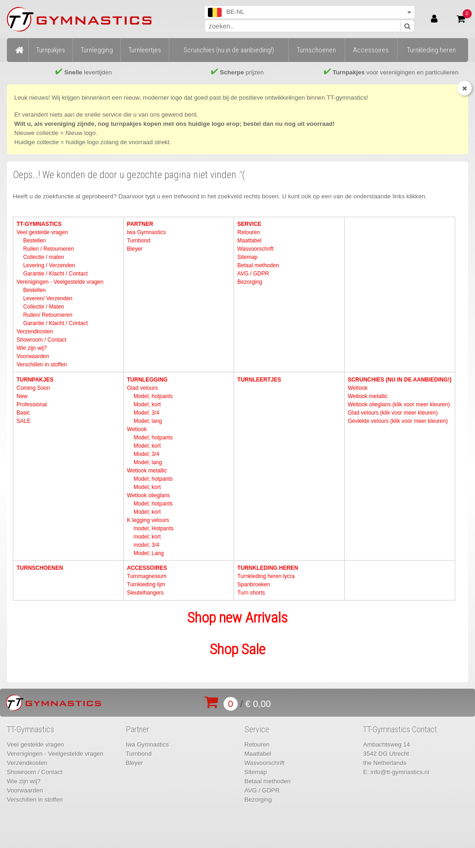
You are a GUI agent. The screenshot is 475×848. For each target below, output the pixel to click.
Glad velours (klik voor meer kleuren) (393, 413)
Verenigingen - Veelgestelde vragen (60, 282)
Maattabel (249, 240)
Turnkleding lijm (146, 584)
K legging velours (148, 520)
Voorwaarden (33, 356)
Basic (23, 413)
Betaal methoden (258, 265)
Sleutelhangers (145, 593)
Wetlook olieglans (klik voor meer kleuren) (399, 404)
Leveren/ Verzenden (47, 298)
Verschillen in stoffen (42, 364)
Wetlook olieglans (148, 495)
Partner (140, 224)
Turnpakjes (35, 379)
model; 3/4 (146, 545)
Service (249, 224)
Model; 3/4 (146, 413)
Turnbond (139, 240)
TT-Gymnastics (39, 224)
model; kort (147, 537)
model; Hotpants (153, 528)
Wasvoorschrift (255, 249)
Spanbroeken (253, 584)
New (22, 396)
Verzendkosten (35, 331)
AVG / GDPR (253, 273)
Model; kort (147, 404)
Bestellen (34, 240)
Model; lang (148, 421)
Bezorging (249, 282)
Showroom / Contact (42, 340)
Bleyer (135, 249)
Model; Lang (149, 553)
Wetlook (137, 429)
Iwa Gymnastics (146, 232)
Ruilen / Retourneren (48, 249)
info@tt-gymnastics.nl (400, 772)
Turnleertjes (259, 379)
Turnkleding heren (267, 568)
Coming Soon (33, 388)
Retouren (248, 232)
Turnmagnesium (147, 576)
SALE (24, 421)
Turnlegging (147, 379)
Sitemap (247, 257)
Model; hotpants (153, 396)
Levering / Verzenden (49, 265)
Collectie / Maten (43, 306)
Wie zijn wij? (32, 348)
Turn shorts (251, 593)
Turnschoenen (40, 568)
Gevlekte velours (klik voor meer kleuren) (398, 421)
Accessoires (147, 568)
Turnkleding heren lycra (266, 576)
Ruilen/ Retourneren (47, 315)
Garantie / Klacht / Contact (55, 273)
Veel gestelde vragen (42, 232)
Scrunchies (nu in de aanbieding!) (400, 379)
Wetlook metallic (147, 470)
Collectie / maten (43, 257)
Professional (32, 404)
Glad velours (142, 388)
